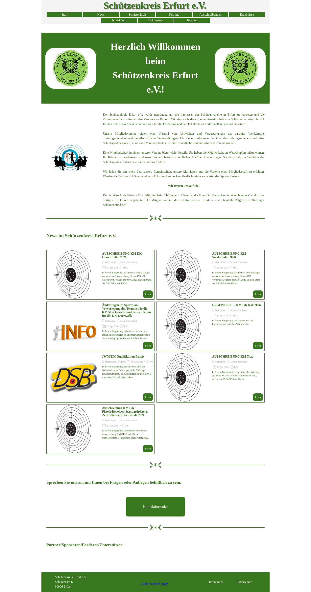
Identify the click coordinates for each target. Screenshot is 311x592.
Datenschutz (244, 582)
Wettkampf (110, 262)
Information (110, 361)
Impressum (216, 582)
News (101, 14)
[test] (155, 507)
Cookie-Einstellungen (154, 583)
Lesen (148, 294)
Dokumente (155, 20)
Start (64, 14)
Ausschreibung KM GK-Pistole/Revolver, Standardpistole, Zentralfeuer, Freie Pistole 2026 (125, 411)
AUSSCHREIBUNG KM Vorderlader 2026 (229, 255)
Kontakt (192, 20)
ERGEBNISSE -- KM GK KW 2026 (236, 305)
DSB (123, 361)
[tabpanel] (155, 68)
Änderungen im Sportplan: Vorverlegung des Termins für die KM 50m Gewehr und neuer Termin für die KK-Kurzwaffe (126, 310)
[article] (100, 275)
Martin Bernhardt (128, 262)
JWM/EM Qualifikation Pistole (123, 356)
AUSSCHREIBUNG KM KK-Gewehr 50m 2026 (122, 255)
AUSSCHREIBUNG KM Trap (232, 356)
